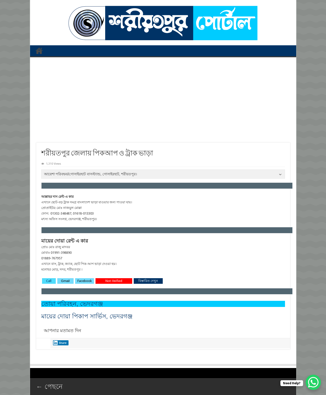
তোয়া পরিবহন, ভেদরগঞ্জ (72, 303)
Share (60, 342)
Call (48, 281)
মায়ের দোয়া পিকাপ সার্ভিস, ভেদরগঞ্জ (87, 316)
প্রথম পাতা (39, 50)
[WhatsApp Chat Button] (313, 382)
